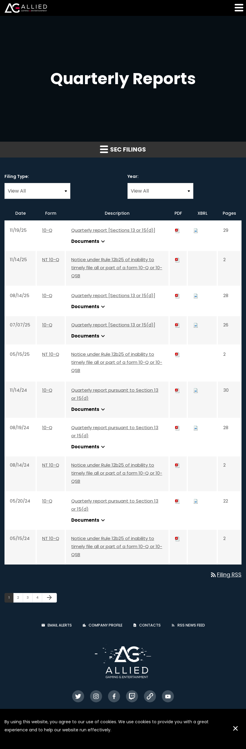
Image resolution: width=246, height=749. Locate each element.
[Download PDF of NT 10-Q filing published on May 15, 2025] (177, 354)
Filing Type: (16, 176)
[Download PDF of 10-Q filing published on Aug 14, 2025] (177, 295)
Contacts (150, 625)
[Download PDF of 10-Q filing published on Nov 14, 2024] (177, 390)
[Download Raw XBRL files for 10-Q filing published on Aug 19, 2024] (195, 427)
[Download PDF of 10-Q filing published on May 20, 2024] (177, 501)
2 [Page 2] (20, 599)
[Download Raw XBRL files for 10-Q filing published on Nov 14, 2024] (195, 390)
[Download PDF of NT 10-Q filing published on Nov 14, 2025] (177, 259)
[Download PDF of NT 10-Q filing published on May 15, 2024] (177, 538)
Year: (133, 176)
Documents (89, 241)
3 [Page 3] (29, 599)
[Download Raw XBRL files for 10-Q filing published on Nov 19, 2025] (195, 230)
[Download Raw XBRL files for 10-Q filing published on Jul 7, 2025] (195, 325)
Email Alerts (60, 625)
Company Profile (105, 625)
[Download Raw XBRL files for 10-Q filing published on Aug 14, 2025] (195, 295)
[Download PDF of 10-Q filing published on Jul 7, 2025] (177, 325)
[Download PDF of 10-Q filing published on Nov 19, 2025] (177, 230)
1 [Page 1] (10, 599)
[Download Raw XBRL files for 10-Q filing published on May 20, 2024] (195, 501)
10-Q (47, 230)
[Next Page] (49, 598)
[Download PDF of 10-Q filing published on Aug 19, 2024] (177, 427)
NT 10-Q (50, 259)
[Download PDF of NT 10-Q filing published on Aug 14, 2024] (177, 465)
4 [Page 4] (39, 599)
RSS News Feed (191, 625)
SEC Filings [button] (123, 149)
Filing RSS (226, 574)
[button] (238, 7)
